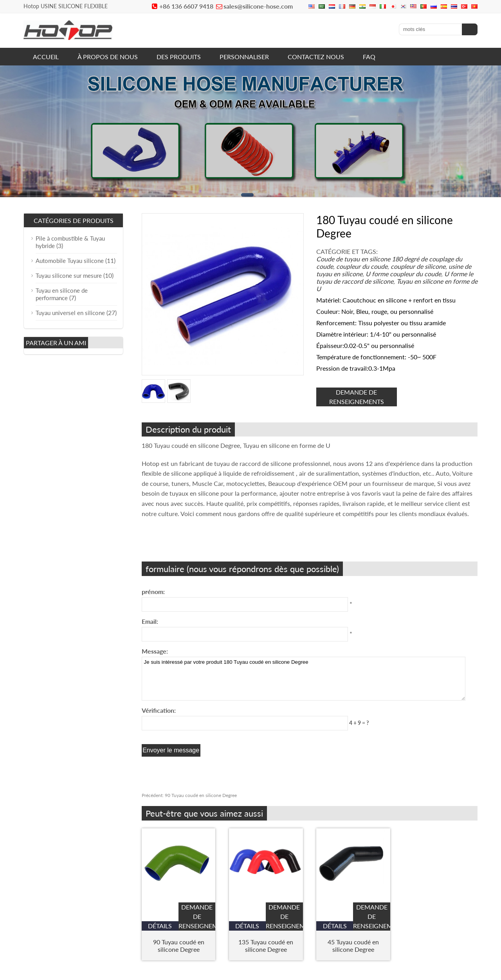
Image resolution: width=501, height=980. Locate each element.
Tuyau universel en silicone (70, 312)
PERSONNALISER (244, 56)
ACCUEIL (46, 56)
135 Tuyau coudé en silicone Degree (265, 945)
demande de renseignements (356, 396)
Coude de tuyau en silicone (353, 259)
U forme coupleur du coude (403, 273)
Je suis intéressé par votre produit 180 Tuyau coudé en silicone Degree (303, 679)
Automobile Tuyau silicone (70, 260)
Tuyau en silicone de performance (62, 294)
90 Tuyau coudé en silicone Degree (189, 795)
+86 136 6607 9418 (186, 6)
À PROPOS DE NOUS (107, 56)
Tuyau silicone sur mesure (69, 275)
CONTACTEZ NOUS (316, 56)
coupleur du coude (361, 266)
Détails (160, 925)
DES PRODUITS (179, 56)
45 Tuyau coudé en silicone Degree (353, 945)
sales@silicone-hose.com (258, 6)
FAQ (369, 56)
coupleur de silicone (418, 266)
